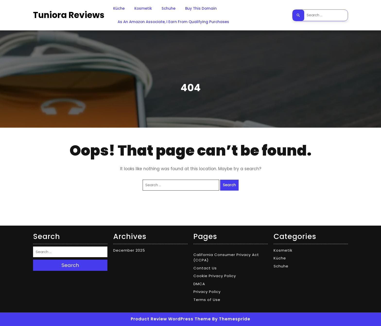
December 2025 (129, 250)
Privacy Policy (207, 291)
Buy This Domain (201, 8)
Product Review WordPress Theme (171, 319)
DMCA (199, 283)
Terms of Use (206, 299)
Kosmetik (143, 8)
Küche (119, 8)
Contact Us (205, 268)
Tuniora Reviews (68, 15)
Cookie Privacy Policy (214, 275)
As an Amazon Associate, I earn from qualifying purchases (173, 21)
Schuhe (168, 8)
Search (298, 15)
